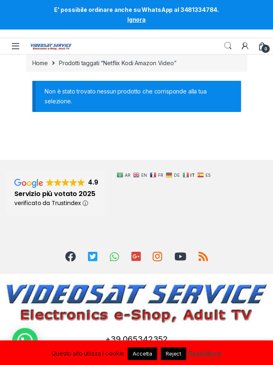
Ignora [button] (136, 19)
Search (227, 45)
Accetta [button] (142, 353)
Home (40, 62)
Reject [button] (173, 353)
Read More (204, 353)
